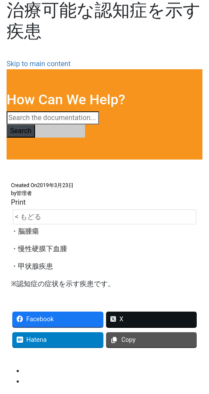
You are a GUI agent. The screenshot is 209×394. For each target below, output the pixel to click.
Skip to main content (39, 64)
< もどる (28, 217)
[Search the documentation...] (53, 117)
